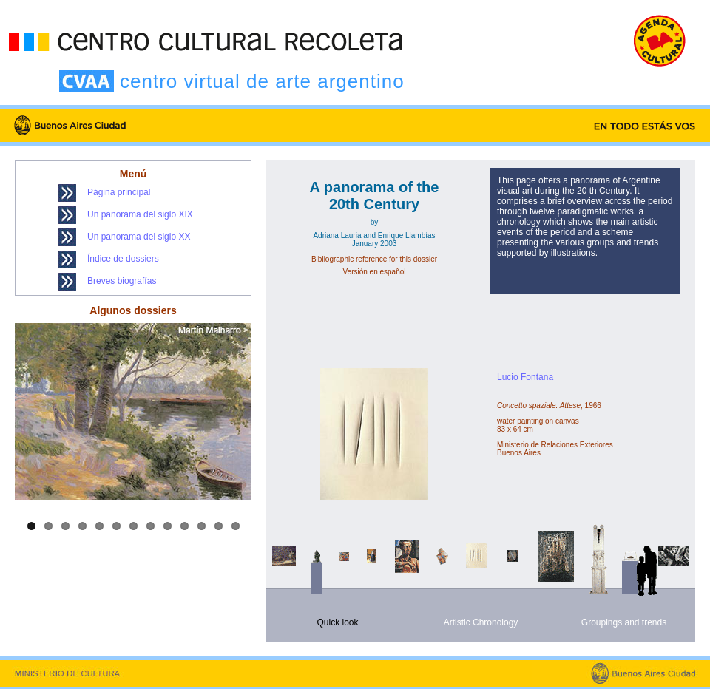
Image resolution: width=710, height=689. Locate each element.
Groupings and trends (623, 622)
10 (184, 526)
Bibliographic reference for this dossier (374, 259)
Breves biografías (121, 281)
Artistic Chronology (481, 622)
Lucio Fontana (525, 377)
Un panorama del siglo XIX (140, 214)
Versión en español (373, 272)
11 (201, 526)
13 (235, 526)
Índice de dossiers (123, 259)
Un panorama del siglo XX (138, 236)
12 (218, 526)
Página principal (118, 192)
